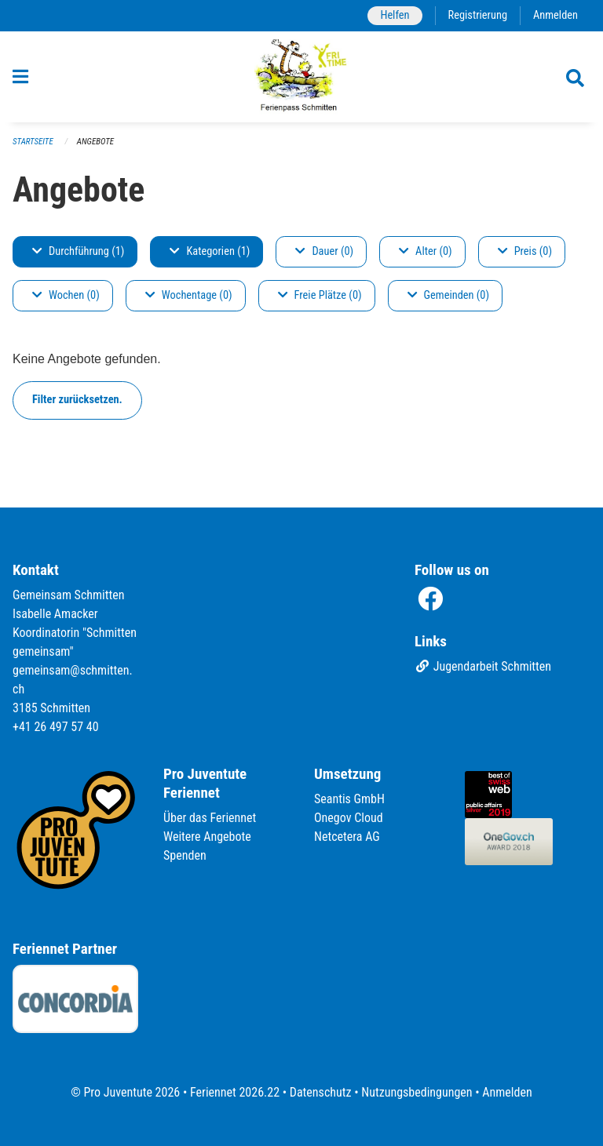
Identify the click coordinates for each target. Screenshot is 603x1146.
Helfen (394, 15)
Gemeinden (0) (448, 295)
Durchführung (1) (78, 251)
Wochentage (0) (188, 295)
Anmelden (555, 15)
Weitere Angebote (207, 836)
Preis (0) (525, 251)
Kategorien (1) (210, 251)
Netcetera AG (347, 836)
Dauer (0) (324, 251)
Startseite (33, 141)
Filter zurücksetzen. (77, 399)
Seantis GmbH (349, 798)
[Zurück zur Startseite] (301, 77)
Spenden (184, 855)
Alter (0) (425, 251)
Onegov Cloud (348, 817)
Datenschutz (321, 1092)
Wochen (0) (66, 295)
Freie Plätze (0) (320, 295)
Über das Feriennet (209, 817)
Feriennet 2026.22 (235, 1092)
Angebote (95, 141)
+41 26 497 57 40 (56, 726)
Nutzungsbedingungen (416, 1092)
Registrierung (477, 15)
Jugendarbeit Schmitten (483, 666)
